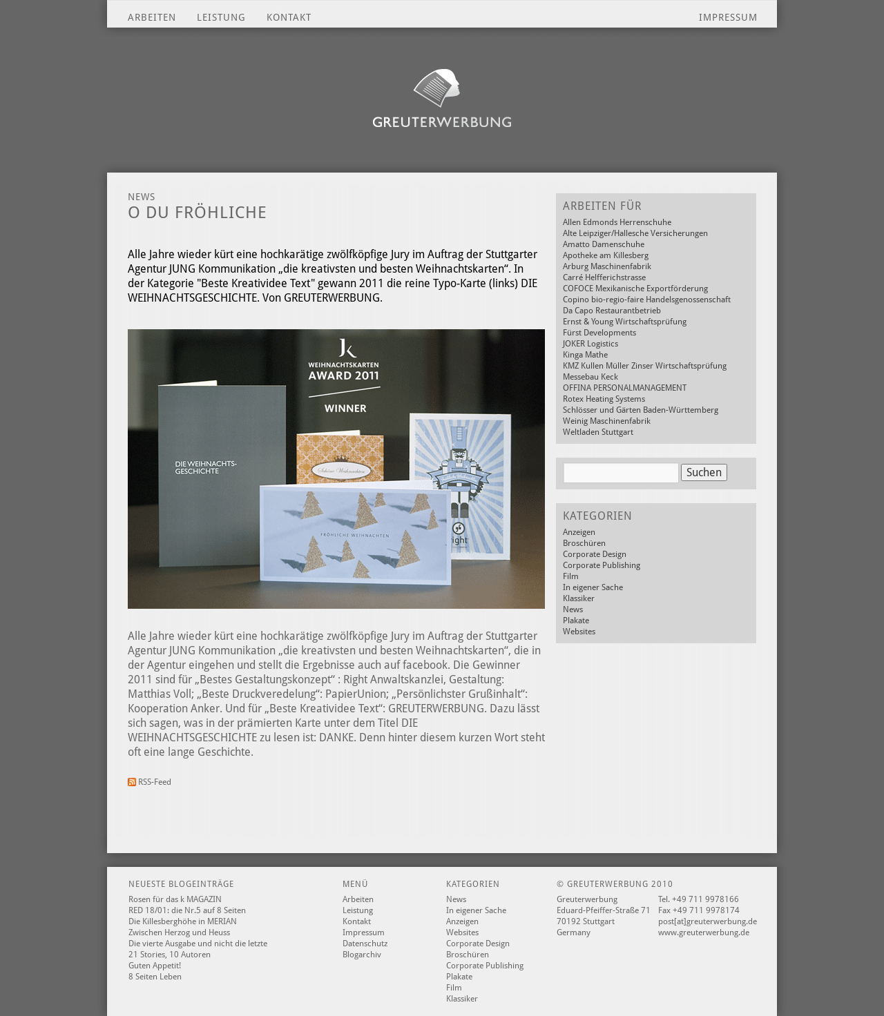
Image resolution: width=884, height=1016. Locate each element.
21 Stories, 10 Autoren (169, 954)
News (573, 609)
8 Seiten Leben (155, 976)
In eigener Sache (593, 587)
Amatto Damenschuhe (603, 244)
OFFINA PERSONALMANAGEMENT (624, 388)
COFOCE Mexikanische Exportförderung (635, 288)
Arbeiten (152, 17)
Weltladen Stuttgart (598, 432)
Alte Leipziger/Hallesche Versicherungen (635, 233)
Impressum (728, 17)
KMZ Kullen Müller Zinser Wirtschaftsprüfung (645, 366)
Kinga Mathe (585, 355)
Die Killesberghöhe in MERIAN (182, 921)
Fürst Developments (599, 333)
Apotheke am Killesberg (605, 255)
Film (571, 576)
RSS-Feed (149, 782)
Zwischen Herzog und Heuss (179, 932)
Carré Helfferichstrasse (604, 277)
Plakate (576, 620)
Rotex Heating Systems (604, 399)
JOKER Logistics (590, 344)
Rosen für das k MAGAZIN (175, 899)
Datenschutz (365, 943)
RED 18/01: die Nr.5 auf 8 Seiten (187, 910)
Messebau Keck (590, 377)
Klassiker (579, 598)
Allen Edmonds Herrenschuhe (617, 222)
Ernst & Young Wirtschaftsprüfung (624, 321)
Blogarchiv (362, 954)
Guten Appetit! (154, 965)
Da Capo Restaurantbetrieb (612, 310)
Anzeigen (579, 532)
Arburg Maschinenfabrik (607, 266)
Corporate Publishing (601, 565)
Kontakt (289, 17)
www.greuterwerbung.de (703, 932)
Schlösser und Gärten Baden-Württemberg (640, 410)
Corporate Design (594, 554)
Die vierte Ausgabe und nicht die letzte (197, 943)
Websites (579, 631)
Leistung (221, 17)
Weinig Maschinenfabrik (607, 421)
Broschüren (584, 543)
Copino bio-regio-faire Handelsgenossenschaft (647, 299)
